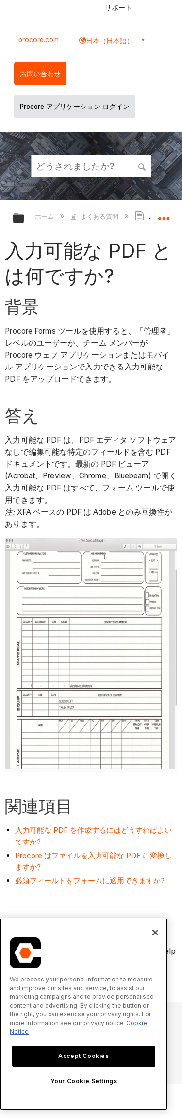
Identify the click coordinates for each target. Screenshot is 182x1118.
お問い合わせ (40, 73)
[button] (142, 165)
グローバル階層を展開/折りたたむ (24, 219)
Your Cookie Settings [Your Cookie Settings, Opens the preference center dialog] (83, 1081)
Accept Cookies (83, 1055)
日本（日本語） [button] (109, 40)
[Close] (155, 932)
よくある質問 (95, 216)
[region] (83, 1014)
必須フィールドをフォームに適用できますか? (90, 880)
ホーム (45, 216)
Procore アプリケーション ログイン (75, 106)
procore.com (38, 40)
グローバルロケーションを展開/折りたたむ (163, 215)
